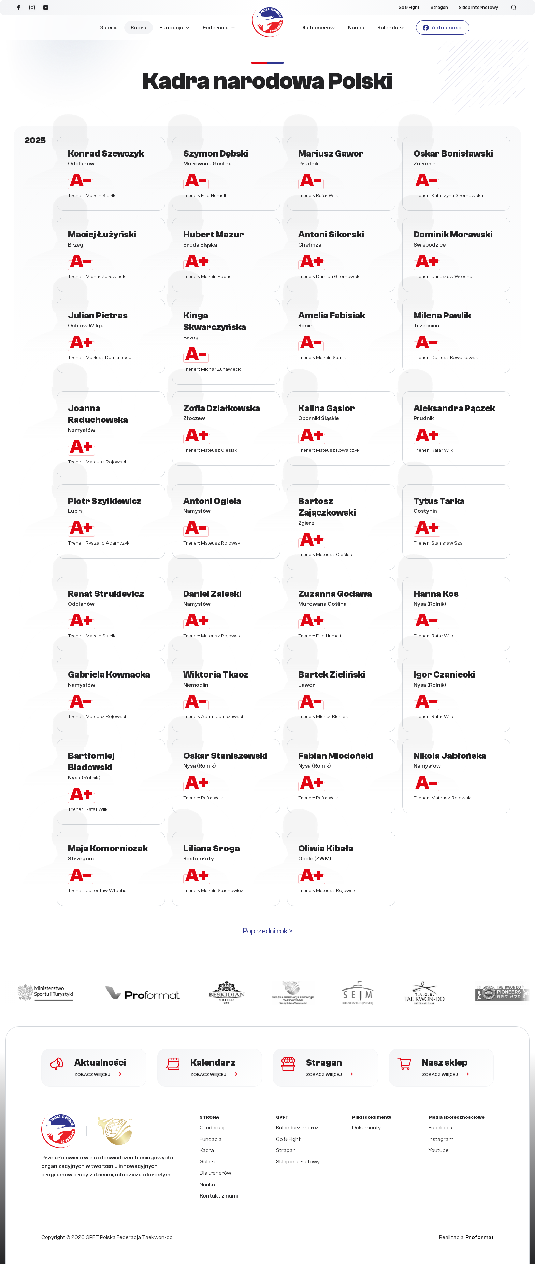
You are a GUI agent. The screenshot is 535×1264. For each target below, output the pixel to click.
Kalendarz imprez (297, 1128)
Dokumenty (366, 1128)
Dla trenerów (317, 28)
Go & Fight (409, 7)
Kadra (138, 28)
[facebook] (18, 7)
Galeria (108, 28)
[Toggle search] (514, 7)
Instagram (441, 1139)
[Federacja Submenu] (235, 27)
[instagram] (32, 7)
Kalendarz (390, 28)
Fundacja (171, 28)
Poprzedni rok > (267, 930)
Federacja (216, 28)
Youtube (439, 1150)
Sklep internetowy (478, 7)
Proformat (479, 1237)
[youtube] (45, 7)
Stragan (439, 7)
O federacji (213, 1128)
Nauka (356, 28)
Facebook (440, 1128)
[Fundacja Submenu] (189, 27)
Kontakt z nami (219, 1196)
